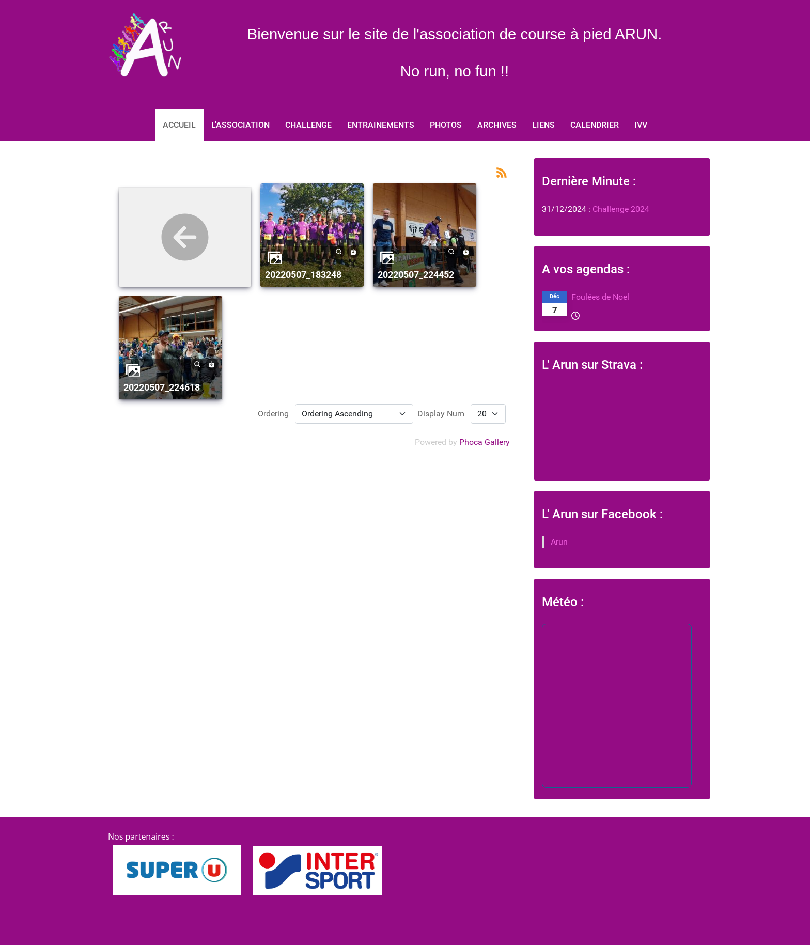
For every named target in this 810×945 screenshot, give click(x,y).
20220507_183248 (303, 274)
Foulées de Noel (600, 297)
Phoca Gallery (484, 442)
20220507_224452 (416, 274)
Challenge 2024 (619, 209)
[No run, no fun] (144, 45)
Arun (559, 542)
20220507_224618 (161, 387)
